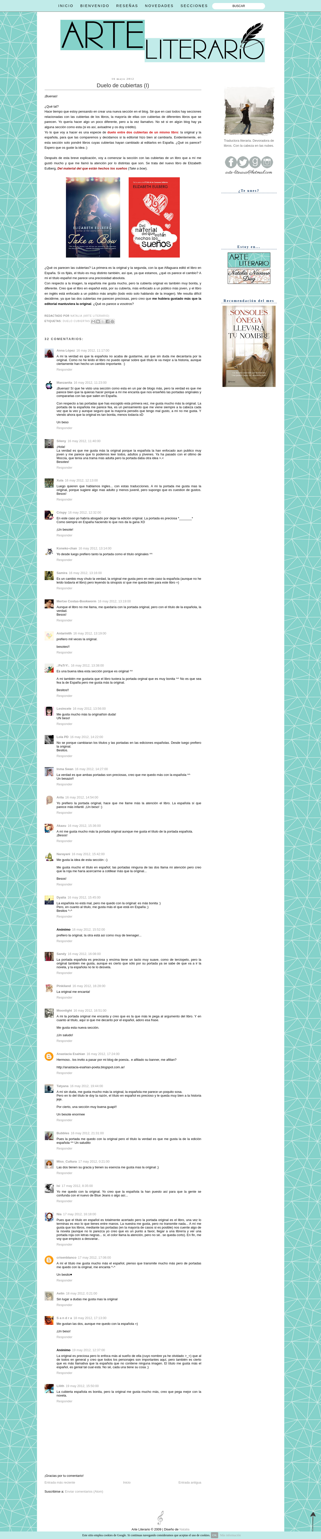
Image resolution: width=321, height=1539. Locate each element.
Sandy (61, 954)
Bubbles (63, 1133)
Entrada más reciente (60, 1482)
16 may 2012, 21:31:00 (87, 1133)
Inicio (127, 1482)
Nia (59, 1214)
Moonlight (64, 1010)
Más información (230, 1535)
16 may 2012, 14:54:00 (81, 797)
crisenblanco (66, 1257)
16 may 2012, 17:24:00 (103, 1054)
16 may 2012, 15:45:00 (84, 897)
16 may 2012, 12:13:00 (81, 480)
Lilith (60, 1386)
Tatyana (63, 1086)
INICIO (66, 6)
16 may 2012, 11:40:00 (84, 441)
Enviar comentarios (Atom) (84, 1491)
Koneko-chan (67, 548)
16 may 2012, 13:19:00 (114, 601)
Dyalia (61, 897)
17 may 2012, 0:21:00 (93, 1161)
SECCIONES (194, 6)
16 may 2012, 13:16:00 (85, 573)
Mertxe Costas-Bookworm (77, 601)
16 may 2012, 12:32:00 (84, 512)
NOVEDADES (159, 6)
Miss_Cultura (67, 1161)
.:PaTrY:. (63, 665)
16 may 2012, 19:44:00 (86, 1086)
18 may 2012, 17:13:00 (90, 1318)
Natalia (184, 1529)
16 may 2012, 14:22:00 (86, 737)
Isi (58, 1186)
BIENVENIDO (94, 6)
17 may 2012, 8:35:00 (77, 1186)
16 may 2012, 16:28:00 (89, 986)
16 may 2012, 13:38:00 (87, 665)
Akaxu (61, 826)
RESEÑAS (127, 6)
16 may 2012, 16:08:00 (84, 954)
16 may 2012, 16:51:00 (90, 1010)
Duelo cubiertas (76, 321)
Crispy (62, 512)
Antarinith (64, 633)
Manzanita (64, 382)
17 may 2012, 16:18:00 (79, 1214)
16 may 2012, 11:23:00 (90, 382)
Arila (60, 797)
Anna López (66, 350)
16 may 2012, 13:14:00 (95, 548)
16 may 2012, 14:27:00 (91, 769)
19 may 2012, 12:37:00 (88, 1350)
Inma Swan (65, 769)
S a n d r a (64, 1318)
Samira (62, 573)
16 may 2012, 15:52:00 (88, 929)
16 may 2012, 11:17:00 (92, 350)
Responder (64, 369)
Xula (60, 480)
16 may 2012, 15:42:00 (88, 854)
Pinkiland (64, 986)
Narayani (63, 854)
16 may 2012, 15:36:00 (84, 826)
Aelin (60, 1293)
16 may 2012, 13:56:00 (89, 708)
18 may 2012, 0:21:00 (81, 1293)
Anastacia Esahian (71, 1054)
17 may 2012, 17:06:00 (94, 1257)
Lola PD (63, 737)
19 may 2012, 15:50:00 (82, 1386)
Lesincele (64, 708)
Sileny (61, 441)
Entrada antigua (190, 1482)
